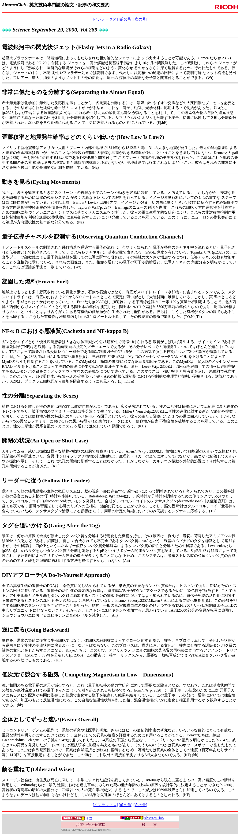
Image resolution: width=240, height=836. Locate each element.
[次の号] (140, 19)
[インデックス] (105, 19)
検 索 (149, 825)
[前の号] (126, 19)
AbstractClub (142, 818)
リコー (79, 818)
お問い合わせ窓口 (91, 825)
